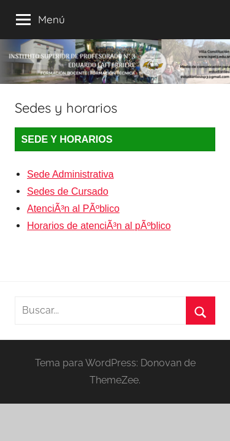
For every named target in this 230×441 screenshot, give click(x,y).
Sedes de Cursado (68, 191)
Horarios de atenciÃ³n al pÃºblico (99, 226)
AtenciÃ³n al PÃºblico (73, 208)
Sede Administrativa (70, 174)
